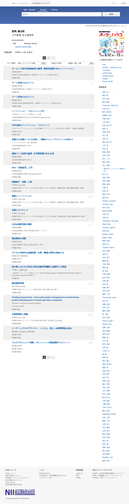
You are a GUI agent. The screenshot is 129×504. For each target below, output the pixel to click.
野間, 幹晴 (106, 184)
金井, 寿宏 (106, 277)
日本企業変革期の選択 (22, 224)
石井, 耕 (105, 284)
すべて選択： (10, 63)
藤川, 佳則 (106, 411)
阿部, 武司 (106, 334)
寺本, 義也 (106, 427)
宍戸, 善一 (106, 341)
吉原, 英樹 (106, 437)
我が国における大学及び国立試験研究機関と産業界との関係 (39, 267)
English (123, 3)
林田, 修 (105, 357)
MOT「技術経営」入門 (22, 168)
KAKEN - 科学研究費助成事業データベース (108, 473)
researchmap (107, 73)
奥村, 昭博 (106, 434)
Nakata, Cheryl (107, 234)
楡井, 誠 (105, 198)
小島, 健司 (106, 401)
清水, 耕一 (106, 377)
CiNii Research (44, 473)
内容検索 (54, 10)
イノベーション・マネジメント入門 (28, 111)
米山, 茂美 (106, 165)
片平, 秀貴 (106, 391)
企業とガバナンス (20, 210)
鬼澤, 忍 (105, 254)
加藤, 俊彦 (106, 304)
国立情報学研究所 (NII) (13, 485)
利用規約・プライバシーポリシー (17, 478)
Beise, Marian (107, 211)
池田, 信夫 (106, 371)
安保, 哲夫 (106, 257)
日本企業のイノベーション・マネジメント (31, 125)
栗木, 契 (105, 441)
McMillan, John (107, 457)
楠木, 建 (105, 95)
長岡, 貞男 (106, 178)
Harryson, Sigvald (108, 227)
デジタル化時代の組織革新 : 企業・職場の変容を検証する (38, 253)
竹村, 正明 (106, 417)
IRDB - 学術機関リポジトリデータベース (107, 475)
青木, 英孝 (106, 344)
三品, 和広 (106, 122)
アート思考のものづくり (23, 83)
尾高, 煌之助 (106, 364)
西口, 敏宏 (106, 451)
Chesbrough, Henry (109, 297)
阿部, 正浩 (106, 381)
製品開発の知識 (19, 238)
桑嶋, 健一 (106, 261)
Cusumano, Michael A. (110, 105)
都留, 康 (105, 367)
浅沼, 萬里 (106, 454)
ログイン (114, 3)
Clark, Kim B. (107, 407)
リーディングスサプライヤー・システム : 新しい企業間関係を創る (42, 328)
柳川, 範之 (106, 361)
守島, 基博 (106, 274)
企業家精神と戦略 (20, 314)
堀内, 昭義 (106, 331)
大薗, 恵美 (106, 404)
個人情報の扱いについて (14, 480)
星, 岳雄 (105, 314)
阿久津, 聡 (106, 397)
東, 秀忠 (105, 271)
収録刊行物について (12, 475)
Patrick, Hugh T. (108, 321)
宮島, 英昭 (106, 152)
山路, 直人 (106, 424)
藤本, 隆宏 (106, 102)
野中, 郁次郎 (106, 112)
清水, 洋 (105, 174)
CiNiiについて (10, 473)
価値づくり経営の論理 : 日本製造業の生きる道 (33, 153)
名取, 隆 (105, 218)
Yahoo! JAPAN (107, 81)
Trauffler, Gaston (108, 248)
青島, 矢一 (106, 92)
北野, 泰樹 (106, 181)
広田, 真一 (106, 347)
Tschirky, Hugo (107, 204)
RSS (77, 475)
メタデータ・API (45, 478)
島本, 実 (105, 301)
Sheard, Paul (107, 324)
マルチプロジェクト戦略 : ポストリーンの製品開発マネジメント (41, 342)
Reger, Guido (107, 238)
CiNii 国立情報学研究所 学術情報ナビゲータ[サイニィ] (5, 3)
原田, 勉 (105, 268)
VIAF (104, 65)
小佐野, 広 (106, 351)
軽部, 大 (105, 129)
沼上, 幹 (105, 135)
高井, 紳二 (106, 444)
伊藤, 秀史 (106, 119)
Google (105, 79)
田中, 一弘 (106, 159)
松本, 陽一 (106, 231)
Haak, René (106, 224)
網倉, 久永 (106, 421)
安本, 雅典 (106, 251)
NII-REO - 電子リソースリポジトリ (105, 478)
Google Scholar (108, 76)
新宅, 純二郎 (106, 142)
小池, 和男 (106, 264)
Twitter (78, 478)
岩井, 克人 (106, 307)
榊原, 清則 (106, 241)
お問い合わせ (10, 482)
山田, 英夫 (106, 431)
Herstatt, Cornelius (109, 201)
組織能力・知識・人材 (22, 182)
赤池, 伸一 (106, 191)
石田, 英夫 (106, 291)
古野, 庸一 (106, 281)
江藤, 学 (105, 188)
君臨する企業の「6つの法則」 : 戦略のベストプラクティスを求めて (42, 139)
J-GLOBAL (106, 70)
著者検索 (43, 10)
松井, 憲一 (106, 214)
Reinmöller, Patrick (109, 414)
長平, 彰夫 (106, 207)
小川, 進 (105, 145)
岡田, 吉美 (106, 194)
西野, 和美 (106, 447)
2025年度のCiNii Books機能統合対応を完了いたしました (106, 26)
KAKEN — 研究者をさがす (112, 68)
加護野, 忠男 (106, 115)
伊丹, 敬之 (106, 99)
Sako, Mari (106, 132)
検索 (111, 14)
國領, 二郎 (106, 294)
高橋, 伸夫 (106, 288)
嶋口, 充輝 (106, 384)
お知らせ (79, 473)
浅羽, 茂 (105, 139)
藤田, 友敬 (106, 311)
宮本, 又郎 (106, 155)
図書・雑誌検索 (29, 10)
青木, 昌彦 (106, 317)
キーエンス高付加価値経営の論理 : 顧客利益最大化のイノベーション (43, 69)
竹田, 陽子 (106, 374)
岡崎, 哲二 (106, 338)
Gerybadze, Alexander (110, 221)
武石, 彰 (105, 149)
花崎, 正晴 (106, 327)
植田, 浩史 (106, 461)
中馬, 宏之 (106, 109)
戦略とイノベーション (22, 196)
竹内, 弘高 (106, 387)
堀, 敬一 (105, 354)
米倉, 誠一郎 (106, 125)
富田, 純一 (106, 244)
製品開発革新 (18, 283)
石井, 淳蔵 (106, 394)
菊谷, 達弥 (106, 162)
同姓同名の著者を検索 (23, 47)
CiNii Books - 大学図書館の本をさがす (53, 475)
